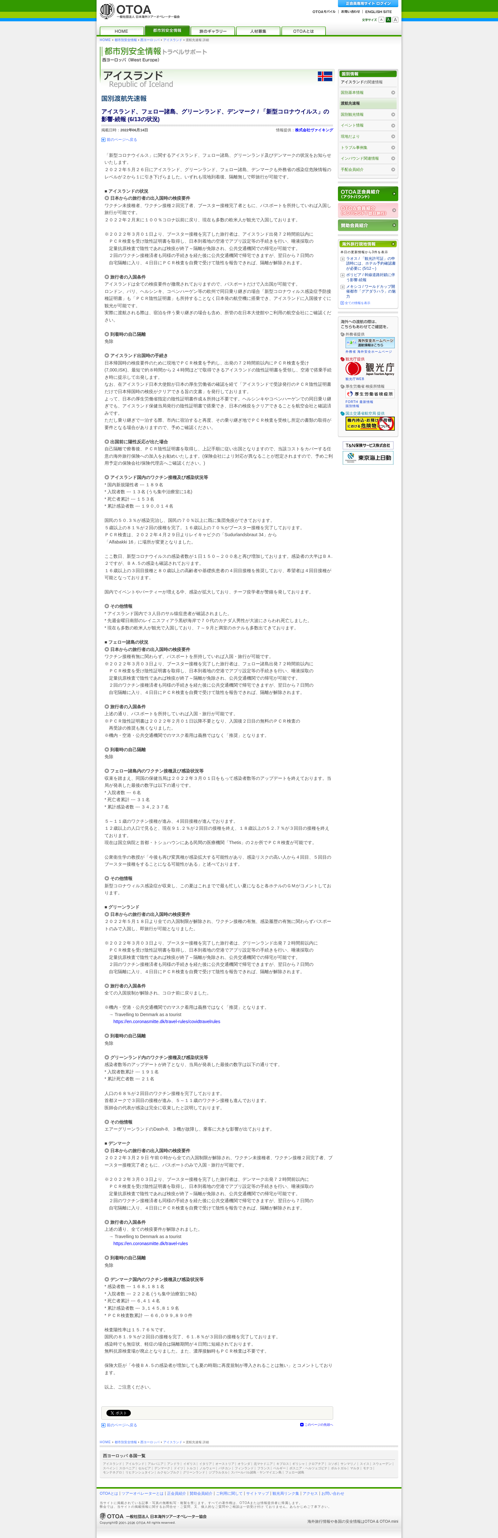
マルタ (355, 1468)
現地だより (350, 136)
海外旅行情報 (318, 1521)
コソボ (332, 1463)
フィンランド (244, 1468)
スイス (364, 1463)
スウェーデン (382, 1463)
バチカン (225, 1468)
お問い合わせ (332, 1493)
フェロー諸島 (294, 1472)
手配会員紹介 (352, 169)
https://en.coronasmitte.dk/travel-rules (150, 1243)
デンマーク (162, 1468)
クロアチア (316, 1463)
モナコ (368, 1468)
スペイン (109, 1468)
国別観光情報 (352, 114)
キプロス (282, 1463)
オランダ (244, 1463)
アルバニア (156, 1463)
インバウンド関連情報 (360, 158)
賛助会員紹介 (201, 1493)
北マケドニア (263, 1463)
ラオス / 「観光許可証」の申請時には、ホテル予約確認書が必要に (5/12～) (371, 263)
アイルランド (135, 1463)
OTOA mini (389, 1521)
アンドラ (173, 1463)
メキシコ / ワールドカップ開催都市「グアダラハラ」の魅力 (371, 291)
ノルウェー (207, 1468)
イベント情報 (352, 125)
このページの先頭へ (319, 1424)
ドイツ (178, 1468)
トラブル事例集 (354, 147)
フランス (263, 1468)
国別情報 (353, 406)
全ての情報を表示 (357, 303)
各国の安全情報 (347, 1521)
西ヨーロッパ (149, 40)
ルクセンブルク (168, 1472)
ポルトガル (339, 1468)
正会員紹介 (176, 1493)
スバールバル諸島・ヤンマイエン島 (256, 1472)
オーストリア (224, 1463)
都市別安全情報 (126, 40)
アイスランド (172, 40)
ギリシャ (298, 1463)
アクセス (310, 1493)
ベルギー (279, 1468)
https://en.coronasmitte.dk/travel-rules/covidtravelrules (166, 1021)
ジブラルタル (218, 1472)
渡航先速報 (350, 103)
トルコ (191, 1468)
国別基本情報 (352, 92)
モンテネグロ (112, 1472)
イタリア (205, 1463)
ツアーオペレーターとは (143, 1493)
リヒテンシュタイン (139, 1472)
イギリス (189, 1463)
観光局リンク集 (286, 1493)
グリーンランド (194, 1472)
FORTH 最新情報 (360, 402)
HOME (105, 40)
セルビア (144, 1468)
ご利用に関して (229, 1493)
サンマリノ (348, 1463)
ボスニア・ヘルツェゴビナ (308, 1468)
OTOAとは (109, 1493)
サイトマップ (257, 1493)
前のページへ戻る (122, 140)
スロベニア (127, 1468)
